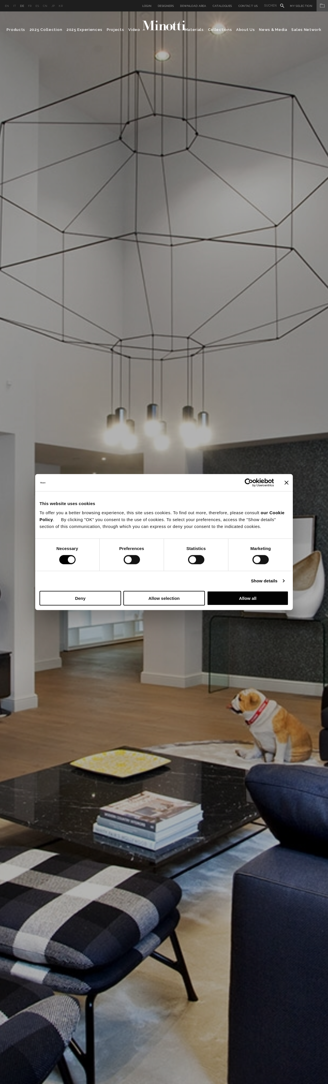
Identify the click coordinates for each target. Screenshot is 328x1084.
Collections (220, 29)
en (7, 5)
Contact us (248, 5)
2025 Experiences (84, 29)
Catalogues (222, 5)
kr (61, 5)
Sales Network (306, 29)
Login (147, 5)
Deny (80, 598)
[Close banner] (286, 483)
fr (30, 5)
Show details (264, 580)
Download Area (193, 5)
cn (45, 5)
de (22, 5)
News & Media (273, 29)
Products (16, 29)
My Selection (309, 5)
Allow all (247, 598)
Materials (194, 29)
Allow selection (163, 598)
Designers (166, 5)
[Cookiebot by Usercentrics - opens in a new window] (249, 482)
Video (134, 29)
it (14, 5)
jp (53, 5)
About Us (245, 29)
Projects (115, 29)
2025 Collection (45, 29)
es (37, 5)
